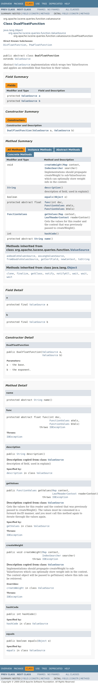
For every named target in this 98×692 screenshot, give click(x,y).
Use (38, 4)
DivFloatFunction (14, 44)
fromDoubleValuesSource (22, 259)
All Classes (72, 9)
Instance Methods (40, 149)
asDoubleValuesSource (21, 256)
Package (18, 4)
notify (49, 273)
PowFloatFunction (40, 44)
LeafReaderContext (57, 217)
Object (59, 197)
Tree (44, 4)
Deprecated (56, 4)
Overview (6, 4)
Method (45, 13)
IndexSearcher (54, 168)
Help (67, 4)
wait (75, 273)
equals (49, 197)
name (47, 238)
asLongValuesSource (51, 256)
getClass (36, 273)
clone (10, 273)
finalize (22, 273)
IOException (57, 427)
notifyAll (63, 273)
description (52, 187)
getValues (51, 214)
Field (25, 13)
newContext (68, 259)
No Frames (53, 9)
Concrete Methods (19, 154)
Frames (41, 9)
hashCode (50, 233)
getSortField (49, 259)
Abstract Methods (68, 149)
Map (65, 164)
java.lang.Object (13, 30)
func (47, 202)
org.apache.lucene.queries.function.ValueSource (37, 33)
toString (83, 259)
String (11, 187)
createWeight (53, 164)
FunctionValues (55, 205)
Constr (34, 13)
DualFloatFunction (19, 130)
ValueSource (23, 58)
